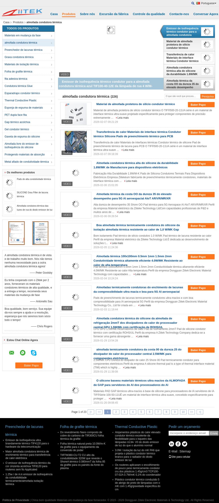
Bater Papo (201, 105)
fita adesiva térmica (16, 78)
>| (200, 411)
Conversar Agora (205, 14)
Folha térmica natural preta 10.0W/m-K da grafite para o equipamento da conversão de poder (83, 447)
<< (99, 411)
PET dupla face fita (16, 114)
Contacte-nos (179, 14)
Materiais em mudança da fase (23, 35)
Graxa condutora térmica (19, 57)
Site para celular (179, 456)
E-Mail (173, 451)
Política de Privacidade (15, 500)
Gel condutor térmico (17, 129)
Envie (213, 433)
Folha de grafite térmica (18, 71)
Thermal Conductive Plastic (21, 100)
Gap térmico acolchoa (17, 122)
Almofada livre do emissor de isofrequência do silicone (22, 145)
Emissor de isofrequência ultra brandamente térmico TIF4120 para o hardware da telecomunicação (27, 443)
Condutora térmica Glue (18, 86)
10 (183, 411)
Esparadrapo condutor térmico (22, 93)
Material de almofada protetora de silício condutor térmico (179, 44)
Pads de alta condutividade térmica (34, 179)
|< (91, 411)
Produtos (68, 14)
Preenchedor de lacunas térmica (23, 49)
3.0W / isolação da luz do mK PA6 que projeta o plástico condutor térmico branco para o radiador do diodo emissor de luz (137, 455)
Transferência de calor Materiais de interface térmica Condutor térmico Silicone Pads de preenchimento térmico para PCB (182, 58)
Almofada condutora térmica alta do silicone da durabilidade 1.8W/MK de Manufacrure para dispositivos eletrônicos (182, 71)
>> (191, 411)
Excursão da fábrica (113, 14)
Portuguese (208, 3)
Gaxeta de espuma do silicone (22, 136)
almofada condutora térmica (21, 42)
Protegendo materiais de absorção (25, 154)
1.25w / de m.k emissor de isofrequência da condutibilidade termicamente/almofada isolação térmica (29, 479)
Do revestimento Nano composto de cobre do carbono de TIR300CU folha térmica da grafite (82, 435)
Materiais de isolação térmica (22, 64)
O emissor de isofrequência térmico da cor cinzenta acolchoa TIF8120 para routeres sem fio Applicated (27, 466)
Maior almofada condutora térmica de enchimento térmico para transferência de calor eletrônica (27, 455)
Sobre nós (87, 14)
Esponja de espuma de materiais (24, 107)
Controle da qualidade (149, 14)
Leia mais (123, 117)
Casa (54, 14)
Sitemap (185, 451)
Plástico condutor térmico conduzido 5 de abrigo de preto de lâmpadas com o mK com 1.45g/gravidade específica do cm (137, 484)
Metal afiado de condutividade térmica (27, 161)
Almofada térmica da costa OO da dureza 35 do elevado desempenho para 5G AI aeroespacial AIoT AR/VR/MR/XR (182, 84)
